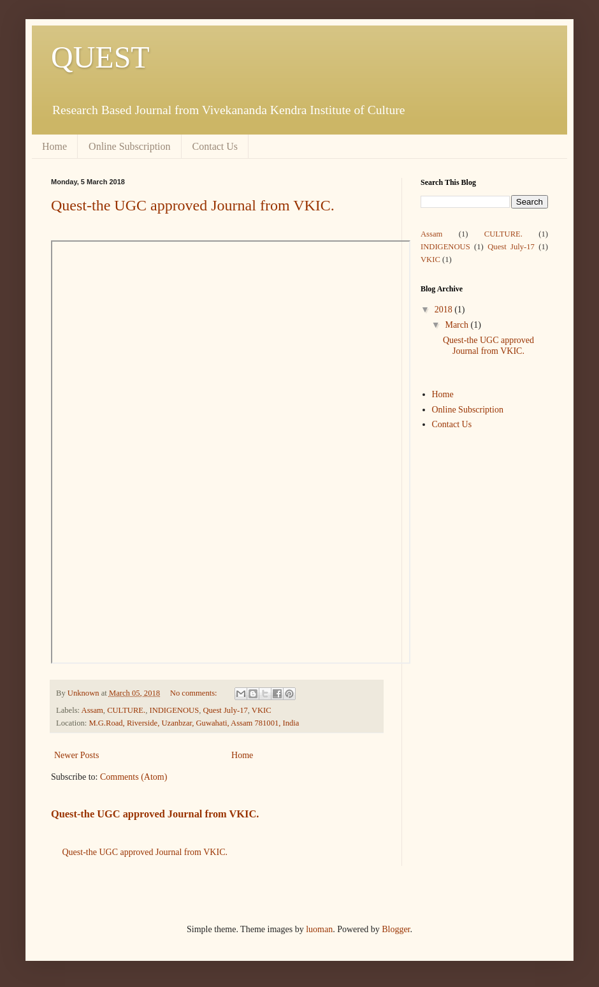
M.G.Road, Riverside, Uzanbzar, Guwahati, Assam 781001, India (194, 723)
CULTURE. (126, 710)
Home (54, 146)
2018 (445, 309)
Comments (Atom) (133, 777)
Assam (92, 710)
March (457, 325)
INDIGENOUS (174, 710)
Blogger (396, 929)
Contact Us (215, 146)
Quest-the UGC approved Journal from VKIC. (193, 205)
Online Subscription (129, 146)
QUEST (100, 57)
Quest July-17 (225, 710)
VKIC (261, 710)
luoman (319, 929)
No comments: (194, 693)
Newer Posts (76, 755)
